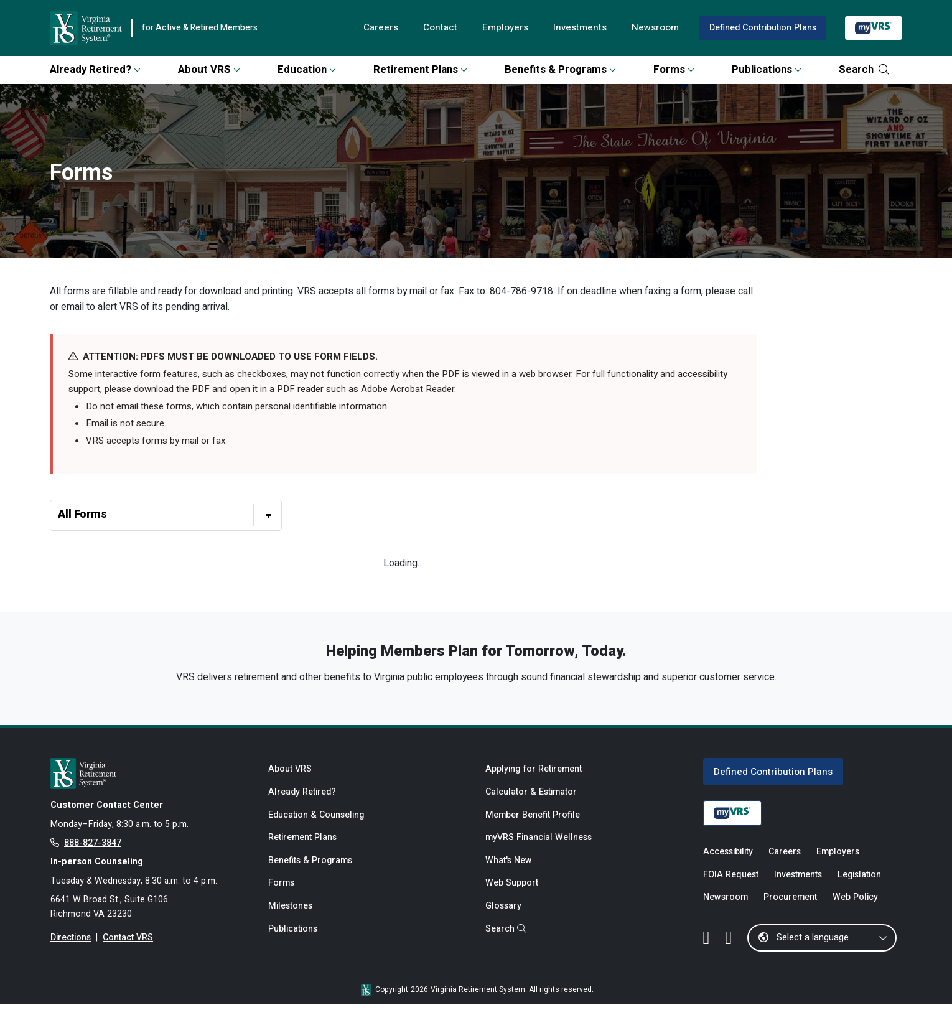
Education (307, 69)
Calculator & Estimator (531, 797)
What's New (508, 867)
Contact (436, 28)
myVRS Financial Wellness (538, 844)
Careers (376, 28)
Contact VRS (128, 945)
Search (864, 69)
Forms (673, 69)
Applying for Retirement (533, 773)
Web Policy (856, 903)
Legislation (860, 880)
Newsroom (654, 28)
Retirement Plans (420, 69)
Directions (70, 945)
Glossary (503, 913)
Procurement (790, 903)
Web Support (511, 890)
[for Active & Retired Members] (150, 777)
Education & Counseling (316, 820)
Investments (578, 28)
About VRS (209, 69)
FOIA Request (730, 880)
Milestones (290, 913)
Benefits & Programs (560, 69)
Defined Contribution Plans (762, 27)
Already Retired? (95, 69)
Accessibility (728, 857)
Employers (502, 28)
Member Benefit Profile (532, 820)
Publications (766, 69)
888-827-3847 (92, 848)
